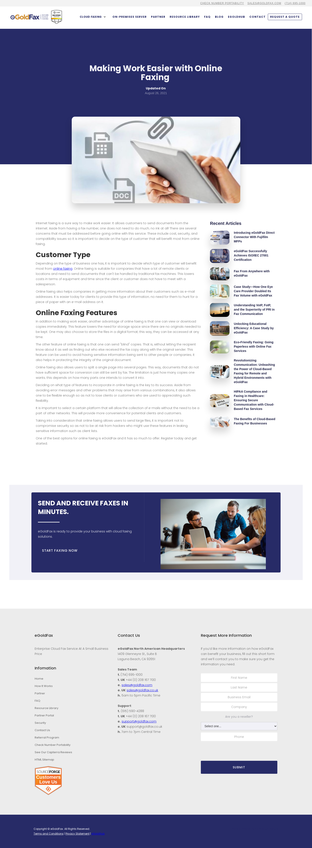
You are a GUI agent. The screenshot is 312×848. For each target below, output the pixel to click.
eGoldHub (236, 17)
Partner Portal (44, 715)
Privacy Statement (77, 833)
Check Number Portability (52, 745)
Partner (40, 693)
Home (39, 679)
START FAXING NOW (60, 550)
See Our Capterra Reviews (53, 752)
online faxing (62, 268)
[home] (29, 17)
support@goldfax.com (139, 721)
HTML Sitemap (44, 760)
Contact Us (42, 730)
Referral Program (47, 737)
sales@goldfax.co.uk (142, 690)
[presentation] (234, 750)
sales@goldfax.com (264, 3)
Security (40, 723)
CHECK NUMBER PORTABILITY (222, 3)
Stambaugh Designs (266, 828)
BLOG (219, 17)
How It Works (44, 686)
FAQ (207, 17)
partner (158, 17)
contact (257, 17)
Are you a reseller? (239, 716)
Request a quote (285, 17)
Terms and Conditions (48, 833)
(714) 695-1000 (295, 3)
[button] (92, 17)
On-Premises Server (129, 17)
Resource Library (185, 17)
